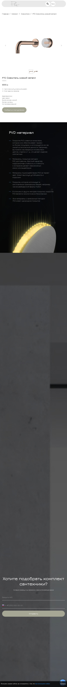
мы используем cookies (42, 684)
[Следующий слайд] (61, 45)
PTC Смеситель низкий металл (45, 14)
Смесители (25, 14)
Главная (5, 14)
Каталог (15, 14)
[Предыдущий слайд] (5, 45)
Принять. (63, 684)
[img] (47, 4)
